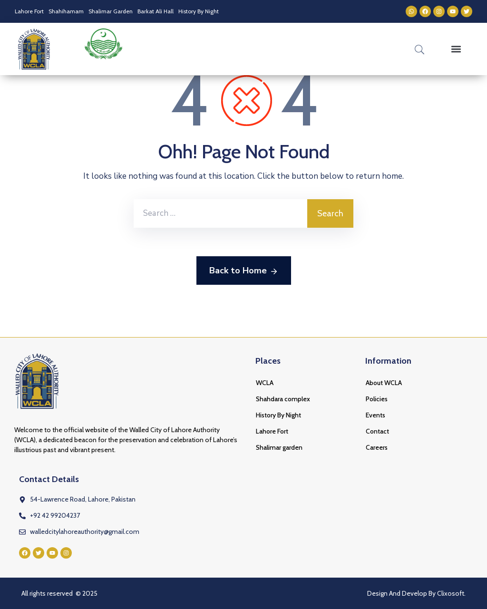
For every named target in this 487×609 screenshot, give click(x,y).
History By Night (198, 11)
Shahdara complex (283, 399)
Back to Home (243, 271)
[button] (456, 49)
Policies (377, 399)
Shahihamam (66, 11)
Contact (377, 431)
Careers (377, 447)
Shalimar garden (279, 447)
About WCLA (384, 382)
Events (375, 415)
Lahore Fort (29, 11)
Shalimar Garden (110, 11)
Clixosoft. (451, 593)
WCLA (264, 382)
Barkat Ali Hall (155, 11)
